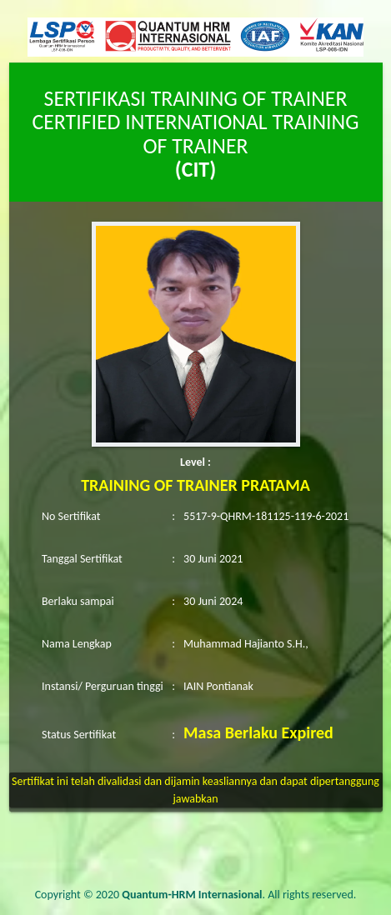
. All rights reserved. (239, 895)
